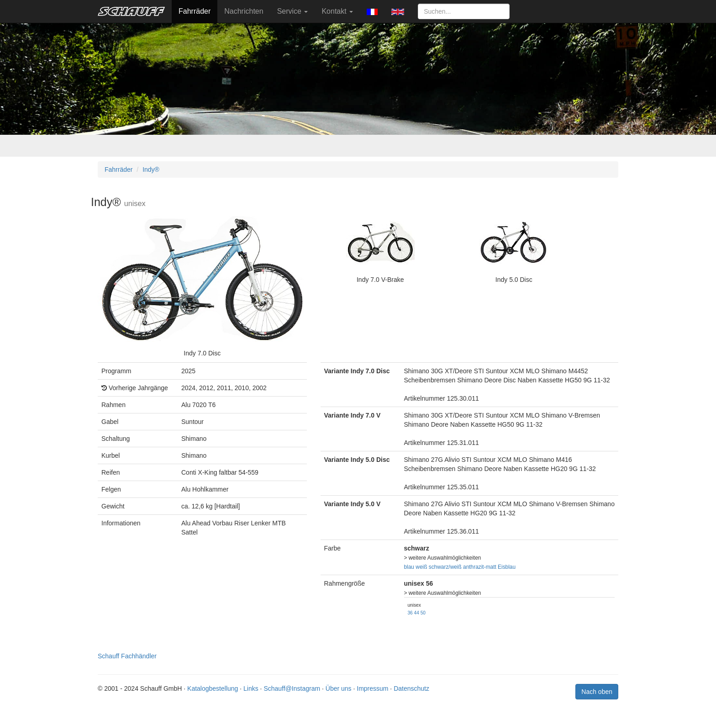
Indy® (150, 169)
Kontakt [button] (337, 11)
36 (410, 612)
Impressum (372, 688)
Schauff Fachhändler (127, 656)
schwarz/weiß (445, 567)
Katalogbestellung (212, 688)
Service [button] (292, 11)
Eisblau (507, 567)
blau (409, 567)
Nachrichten (243, 11)
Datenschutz (411, 688)
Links (250, 688)
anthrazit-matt (479, 567)
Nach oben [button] (596, 691)
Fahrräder (195, 11)
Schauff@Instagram (291, 688)
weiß (421, 567)
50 (423, 612)
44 (416, 612)
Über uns (339, 688)
